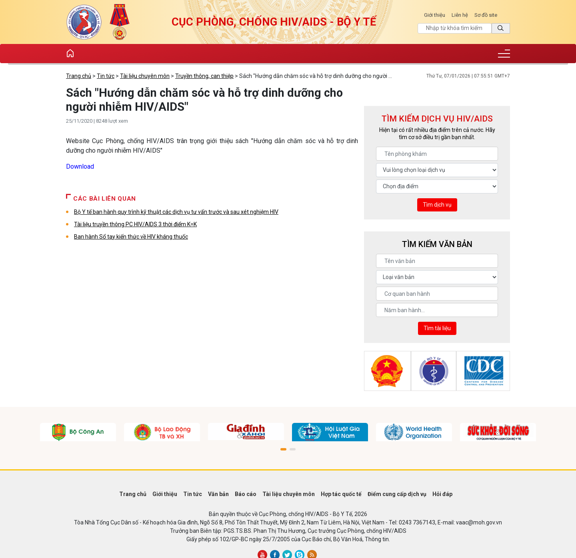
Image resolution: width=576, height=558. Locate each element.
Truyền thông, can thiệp (204, 76)
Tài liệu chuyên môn (145, 76)
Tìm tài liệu (437, 328)
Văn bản (218, 494)
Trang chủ (78, 76)
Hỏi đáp (442, 494)
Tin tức (105, 76)
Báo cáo (245, 494)
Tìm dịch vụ (437, 204)
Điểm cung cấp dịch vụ (397, 494)
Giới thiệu (434, 15)
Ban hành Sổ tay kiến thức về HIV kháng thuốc (131, 236)
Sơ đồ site (485, 15)
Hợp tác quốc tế (341, 494)
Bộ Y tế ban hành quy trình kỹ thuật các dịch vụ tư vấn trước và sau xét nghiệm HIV (176, 212)
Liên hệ (460, 15)
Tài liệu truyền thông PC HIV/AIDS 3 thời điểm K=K (135, 224)
